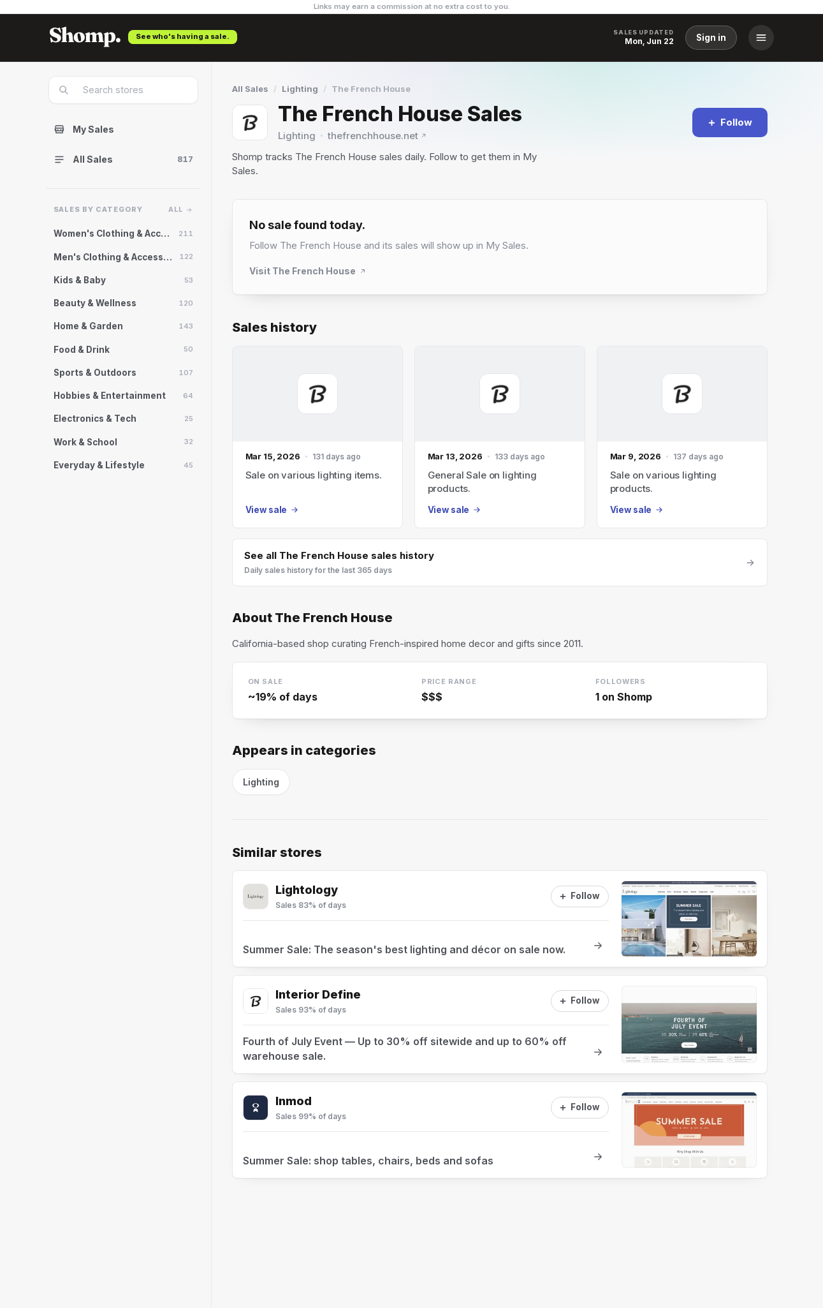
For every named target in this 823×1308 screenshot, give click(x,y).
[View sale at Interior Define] (500, 1024)
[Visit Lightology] (255, 896)
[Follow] (730, 122)
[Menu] (761, 37)
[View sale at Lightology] (500, 919)
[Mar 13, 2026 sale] (500, 437)
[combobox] (131, 90)
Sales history (274, 327)
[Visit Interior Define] (255, 1001)
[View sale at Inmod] (500, 1130)
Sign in (711, 38)
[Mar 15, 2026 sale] (317, 437)
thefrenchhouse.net (377, 136)
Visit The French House (308, 270)
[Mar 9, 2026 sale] (682, 437)
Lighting (300, 89)
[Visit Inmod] (255, 1107)
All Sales (250, 89)
